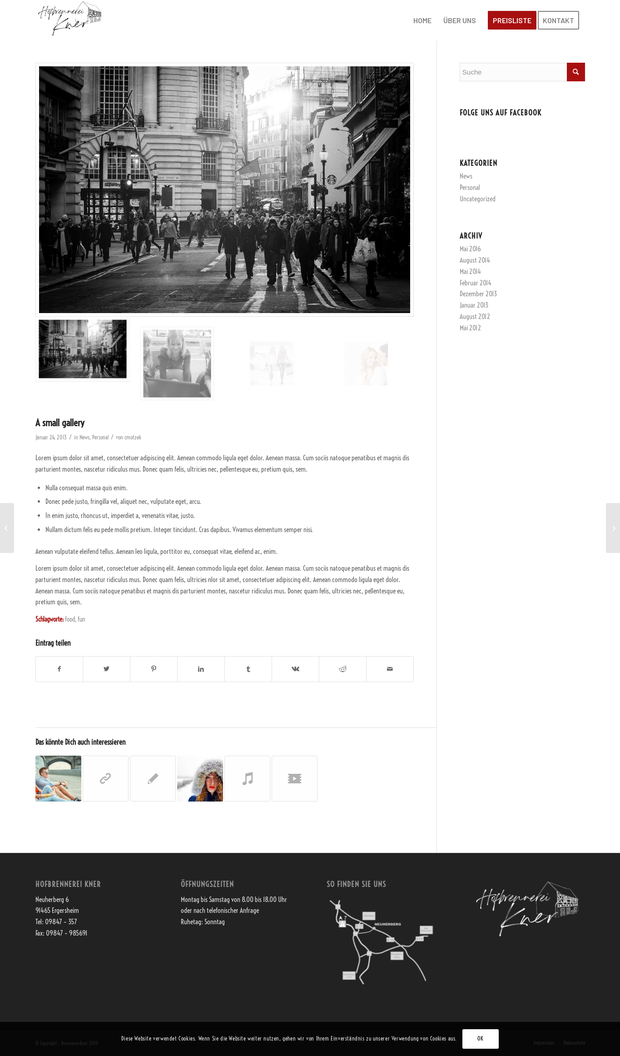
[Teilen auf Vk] (295, 669)
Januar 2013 (474, 305)
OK (480, 1038)
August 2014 (475, 260)
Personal (100, 437)
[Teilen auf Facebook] (59, 669)
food (70, 619)
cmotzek (132, 437)
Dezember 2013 (478, 293)
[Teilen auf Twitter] (106, 669)
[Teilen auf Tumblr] (248, 669)
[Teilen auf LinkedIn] (201, 669)
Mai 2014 (470, 271)
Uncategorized (478, 198)
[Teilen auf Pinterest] (153, 669)
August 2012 (475, 316)
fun (81, 619)
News (84, 437)
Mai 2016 (470, 248)
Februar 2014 (475, 283)
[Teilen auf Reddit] (342, 669)
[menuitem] (422, 20)
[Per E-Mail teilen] (390, 669)
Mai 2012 (470, 328)
